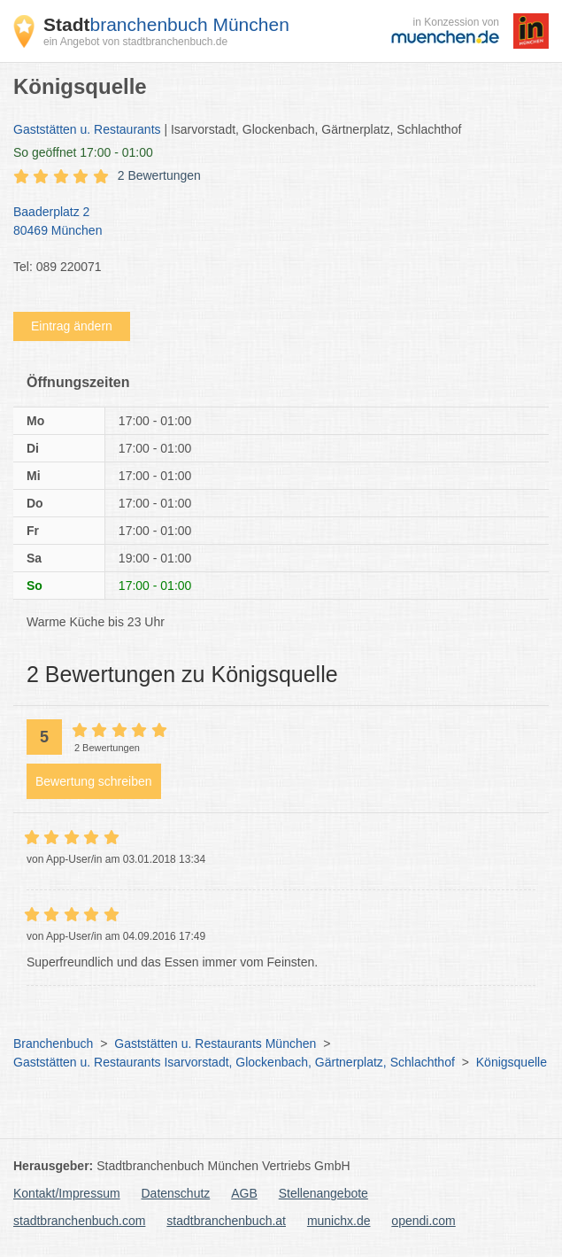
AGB (244, 1193)
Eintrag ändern (71, 326)
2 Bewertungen (159, 175)
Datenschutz (176, 1193)
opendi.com (423, 1221)
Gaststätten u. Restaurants (87, 129)
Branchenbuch (53, 1043)
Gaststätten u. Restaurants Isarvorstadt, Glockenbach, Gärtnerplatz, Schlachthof (234, 1062)
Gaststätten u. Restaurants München (215, 1043)
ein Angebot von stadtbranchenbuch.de (135, 41)
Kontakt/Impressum (66, 1193)
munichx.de (339, 1221)
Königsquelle (511, 1062)
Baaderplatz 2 (272, 222)
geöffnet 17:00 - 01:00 (83, 152)
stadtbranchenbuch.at (226, 1221)
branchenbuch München (166, 24)
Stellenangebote (323, 1193)
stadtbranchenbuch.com (79, 1221)
